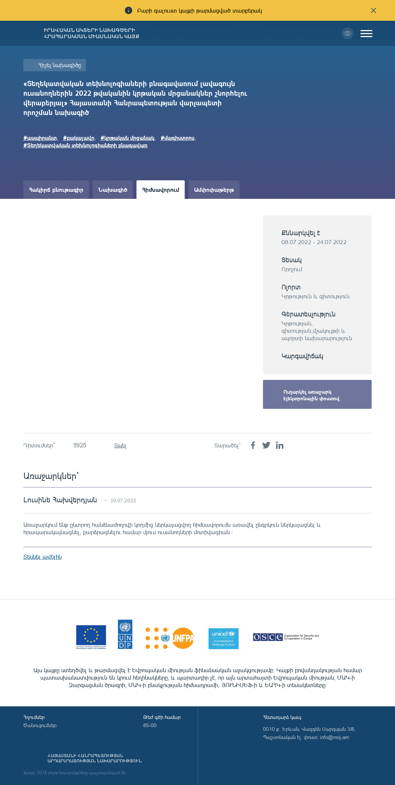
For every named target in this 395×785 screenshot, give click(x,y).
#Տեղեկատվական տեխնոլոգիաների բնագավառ (85, 145)
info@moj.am (334, 737)
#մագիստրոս (177, 137)
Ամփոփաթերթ (214, 189)
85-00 (150, 725)
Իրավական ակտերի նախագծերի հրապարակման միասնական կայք (91, 33)
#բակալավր (78, 137)
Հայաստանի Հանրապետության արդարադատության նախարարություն (94, 758)
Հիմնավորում (160, 189)
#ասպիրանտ (40, 137)
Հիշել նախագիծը (59, 65)
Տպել (120, 445)
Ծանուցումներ (39, 725)
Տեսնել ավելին (42, 556)
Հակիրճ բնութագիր (56, 189)
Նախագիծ (112, 189)
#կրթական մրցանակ (127, 137)
